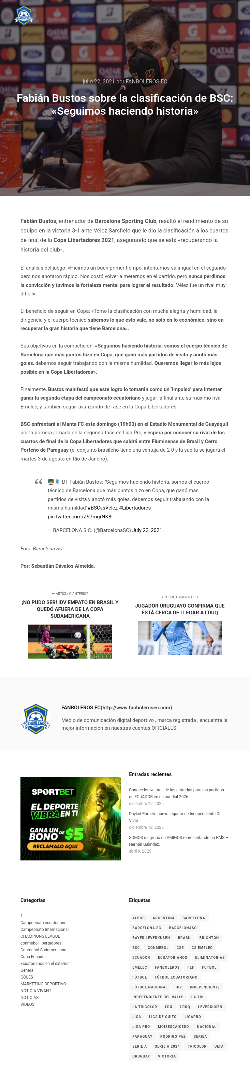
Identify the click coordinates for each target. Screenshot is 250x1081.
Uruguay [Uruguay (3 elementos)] (141, 1056)
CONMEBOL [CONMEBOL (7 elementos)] (158, 948)
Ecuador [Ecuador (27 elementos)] (141, 957)
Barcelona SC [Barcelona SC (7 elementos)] (146, 928)
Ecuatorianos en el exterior (44, 963)
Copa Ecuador (33, 956)
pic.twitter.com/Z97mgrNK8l (80, 517)
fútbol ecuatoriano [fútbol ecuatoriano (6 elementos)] (176, 977)
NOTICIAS (29, 997)
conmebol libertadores (40, 943)
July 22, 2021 (147, 530)
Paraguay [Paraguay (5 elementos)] (142, 1036)
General (27, 970)
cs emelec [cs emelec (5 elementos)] (202, 948)
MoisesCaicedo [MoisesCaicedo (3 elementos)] (173, 1027)
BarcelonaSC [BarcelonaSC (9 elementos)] (183, 928)
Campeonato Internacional (44, 929)
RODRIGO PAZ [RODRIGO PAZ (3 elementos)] (173, 1036)
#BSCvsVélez (102, 508)
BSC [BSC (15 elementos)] (136, 948)
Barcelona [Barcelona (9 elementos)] (193, 918)
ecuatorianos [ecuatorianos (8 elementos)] (172, 957)
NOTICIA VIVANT (36, 990)
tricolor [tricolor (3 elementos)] (197, 1046)
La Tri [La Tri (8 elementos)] (197, 997)
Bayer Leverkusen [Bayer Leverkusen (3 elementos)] (151, 938)
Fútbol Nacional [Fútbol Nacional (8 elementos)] (150, 987)
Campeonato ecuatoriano (43, 922)
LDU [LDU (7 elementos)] (169, 1007)
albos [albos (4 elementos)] (138, 918)
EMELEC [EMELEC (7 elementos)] (139, 967)
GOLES (26, 977)
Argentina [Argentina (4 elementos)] (164, 918)
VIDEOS (27, 1004)
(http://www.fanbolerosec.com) (136, 708)
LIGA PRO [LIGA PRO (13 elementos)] (141, 1027)
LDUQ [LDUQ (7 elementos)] (185, 1007)
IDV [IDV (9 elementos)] (179, 987)
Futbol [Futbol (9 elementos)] (209, 967)
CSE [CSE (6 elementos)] (180, 948)
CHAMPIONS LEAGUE (40, 936)
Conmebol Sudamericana (43, 950)
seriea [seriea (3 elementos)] (200, 1036)
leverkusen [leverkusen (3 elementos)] (210, 1007)
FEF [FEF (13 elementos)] (191, 967)
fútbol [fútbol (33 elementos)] (139, 977)
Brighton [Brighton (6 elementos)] (209, 938)
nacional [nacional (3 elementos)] (206, 1027)
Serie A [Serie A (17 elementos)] (139, 1046)
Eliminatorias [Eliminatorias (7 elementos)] (210, 957)
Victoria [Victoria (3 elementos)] (167, 1056)
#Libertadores (135, 508)
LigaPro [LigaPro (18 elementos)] (193, 1017)
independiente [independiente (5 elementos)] (205, 987)
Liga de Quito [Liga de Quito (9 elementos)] (163, 1017)
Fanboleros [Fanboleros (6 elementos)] (167, 967)
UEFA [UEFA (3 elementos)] (219, 1046)
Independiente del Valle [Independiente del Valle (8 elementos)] (157, 997)
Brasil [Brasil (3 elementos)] (185, 938)
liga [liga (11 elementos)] (136, 1017)
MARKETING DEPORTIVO (43, 984)
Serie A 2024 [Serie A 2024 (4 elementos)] (167, 1046)
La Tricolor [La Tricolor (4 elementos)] (144, 1007)
